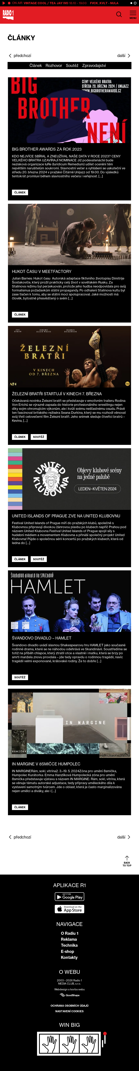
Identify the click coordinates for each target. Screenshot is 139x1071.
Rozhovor (54, 65)
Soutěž (72, 65)
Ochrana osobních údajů (69, 1005)
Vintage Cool (35, 3)
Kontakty (69, 957)
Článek (35, 65)
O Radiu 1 (69, 933)
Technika (69, 945)
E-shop (67, 951)
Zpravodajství (94, 65)
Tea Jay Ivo (59, 3)
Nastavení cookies (69, 1011)
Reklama (69, 939)
